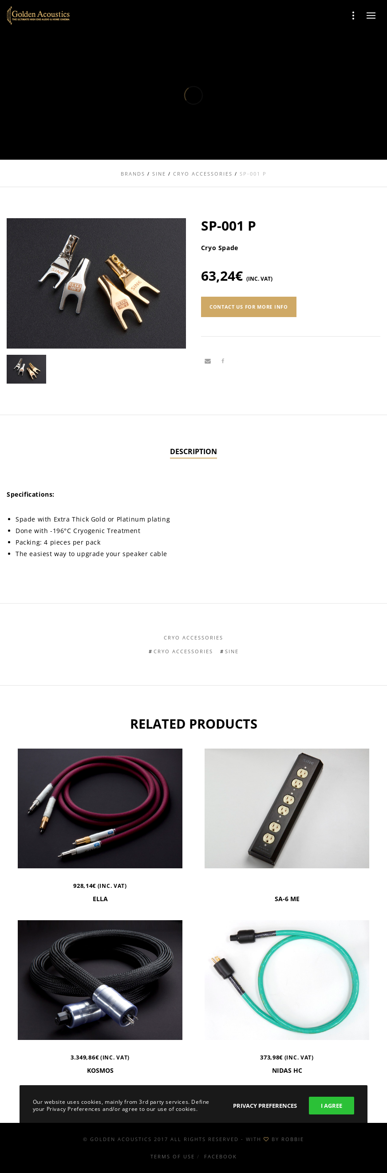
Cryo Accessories (193, 637)
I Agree (331, 1106)
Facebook (220, 1156)
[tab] (193, 452)
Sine (232, 651)
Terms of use (172, 1156)
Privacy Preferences (265, 1106)
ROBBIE (292, 1139)
